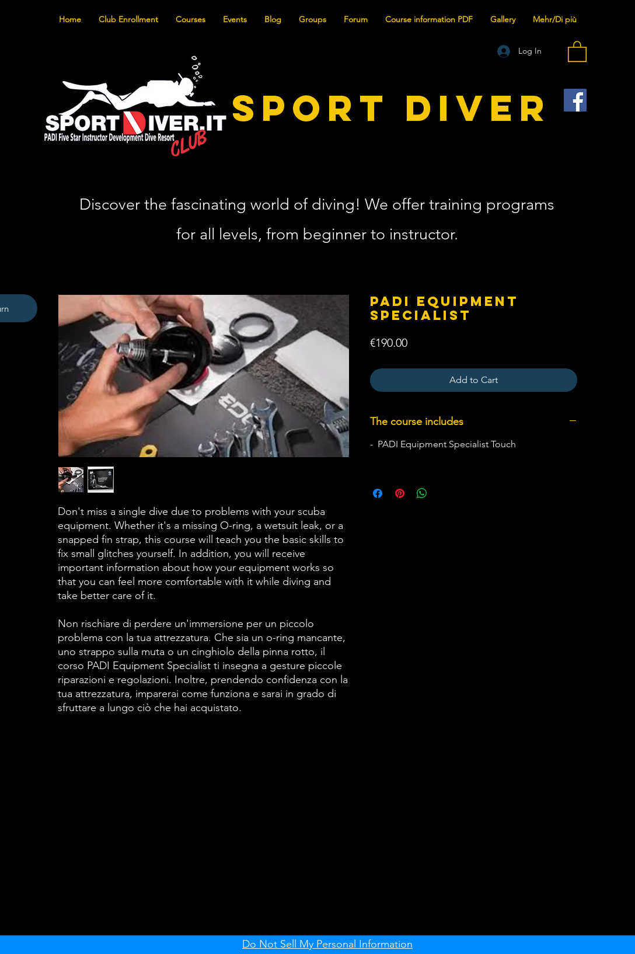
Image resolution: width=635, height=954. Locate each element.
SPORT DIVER (392, 108)
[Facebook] (575, 100)
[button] (577, 51)
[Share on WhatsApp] (422, 493)
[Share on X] (444, 493)
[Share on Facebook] (378, 493)
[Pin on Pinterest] (400, 493)
